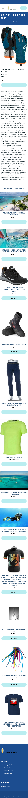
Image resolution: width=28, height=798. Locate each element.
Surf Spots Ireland (8, 771)
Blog (5, 776)
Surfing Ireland (8, 765)
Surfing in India (8, 773)
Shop (23, 8)
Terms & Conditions (18, 797)
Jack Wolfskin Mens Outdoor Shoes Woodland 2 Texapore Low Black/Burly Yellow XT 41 (14, 289)
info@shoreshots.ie (5, 2)
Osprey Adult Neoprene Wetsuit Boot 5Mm (14, 345)
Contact (10, 797)
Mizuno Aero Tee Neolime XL (14, 457)
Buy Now (14, 85)
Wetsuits (14, 69)
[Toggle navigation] (3, 8)
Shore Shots (7, 768)
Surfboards (21, 69)
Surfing (10, 69)
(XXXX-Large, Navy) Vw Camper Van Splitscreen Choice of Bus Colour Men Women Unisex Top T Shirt (14, 724)
